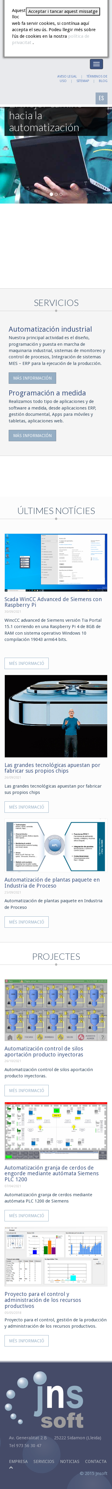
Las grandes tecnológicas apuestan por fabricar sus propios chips (52, 768)
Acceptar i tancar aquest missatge (63, 11)
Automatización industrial (50, 329)
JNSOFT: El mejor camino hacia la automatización (24, 78)
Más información (32, 378)
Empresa (18, 1461)
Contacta (96, 1461)
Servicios (43, 1461)
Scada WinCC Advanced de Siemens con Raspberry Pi (53, 602)
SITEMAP (82, 81)
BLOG (103, 81)
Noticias (69, 1461)
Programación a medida (47, 393)
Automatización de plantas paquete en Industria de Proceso (52, 883)
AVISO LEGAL (67, 76)
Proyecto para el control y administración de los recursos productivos (42, 1300)
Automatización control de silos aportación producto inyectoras (43, 1051)
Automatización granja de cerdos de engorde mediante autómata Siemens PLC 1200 (51, 1173)
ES (101, 98)
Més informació (26, 663)
